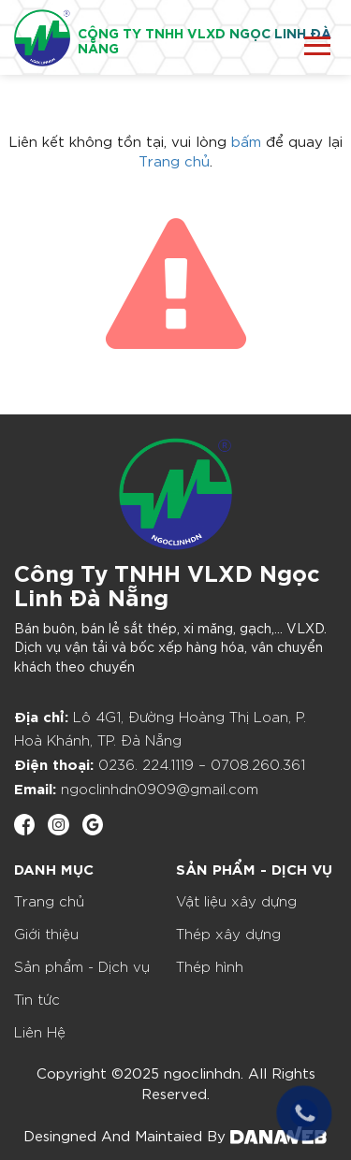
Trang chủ (174, 160)
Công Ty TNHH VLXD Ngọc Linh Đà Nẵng (167, 583)
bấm (246, 140)
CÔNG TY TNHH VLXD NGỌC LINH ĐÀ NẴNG (204, 40)
